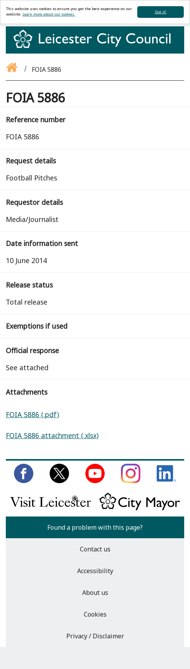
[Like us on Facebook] (23, 481)
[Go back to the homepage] (12, 69)
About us (95, 592)
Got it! (160, 11)
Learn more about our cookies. (48, 14)
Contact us (95, 549)
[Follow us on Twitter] (59, 481)
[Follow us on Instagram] (130, 481)
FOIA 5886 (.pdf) (32, 414)
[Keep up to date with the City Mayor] (139, 508)
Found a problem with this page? (95, 527)
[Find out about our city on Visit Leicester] (50, 508)
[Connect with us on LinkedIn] (166, 481)
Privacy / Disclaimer (95, 636)
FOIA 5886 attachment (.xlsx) (52, 435)
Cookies (95, 614)
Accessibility (95, 571)
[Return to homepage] (95, 46)
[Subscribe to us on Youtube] (95, 481)
